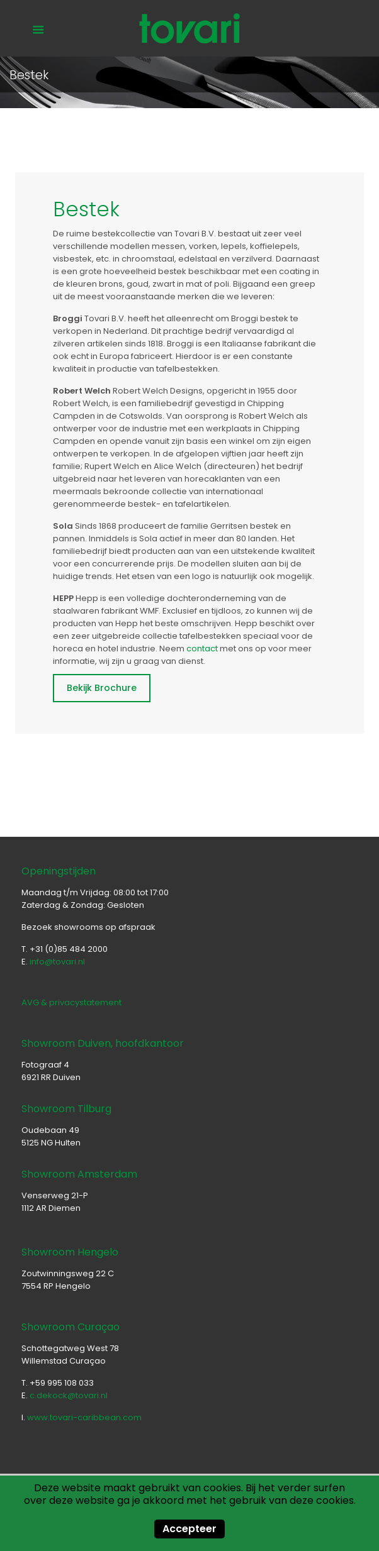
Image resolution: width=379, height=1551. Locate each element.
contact (202, 648)
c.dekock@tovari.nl (69, 1395)
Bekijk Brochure (102, 688)
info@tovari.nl (57, 962)
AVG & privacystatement (71, 1002)
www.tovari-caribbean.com (84, 1417)
